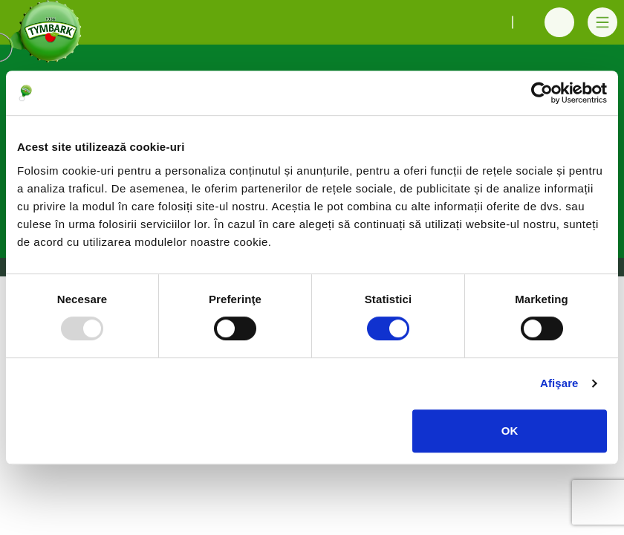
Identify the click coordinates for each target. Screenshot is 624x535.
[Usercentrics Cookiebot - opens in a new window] (542, 93)
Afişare (559, 383)
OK (510, 430)
